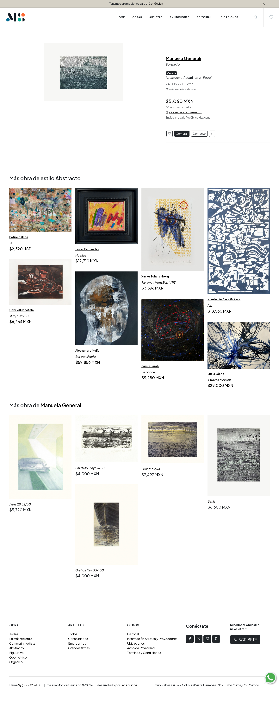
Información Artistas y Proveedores (152, 639)
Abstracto (16, 648)
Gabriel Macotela (21, 309)
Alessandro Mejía (87, 350)
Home (121, 17)
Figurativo (16, 653)
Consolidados (78, 639)
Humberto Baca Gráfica (224, 299)
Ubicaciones (136, 643)
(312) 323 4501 (30, 685)
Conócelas (156, 3)
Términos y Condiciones (144, 653)
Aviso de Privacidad (141, 648)
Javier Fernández (87, 249)
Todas (13, 634)
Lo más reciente (20, 639)
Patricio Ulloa (18, 237)
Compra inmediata (22, 643)
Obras (137, 17)
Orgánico (16, 662)
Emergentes (77, 643)
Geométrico (18, 657)
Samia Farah (150, 366)
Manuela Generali (183, 58)
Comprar (182, 133)
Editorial (133, 634)
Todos (72, 634)
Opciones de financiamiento (184, 112)
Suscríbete (245, 639)
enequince (129, 685)
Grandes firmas (79, 648)
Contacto (199, 133)
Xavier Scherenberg (155, 276)
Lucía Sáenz (216, 373)
